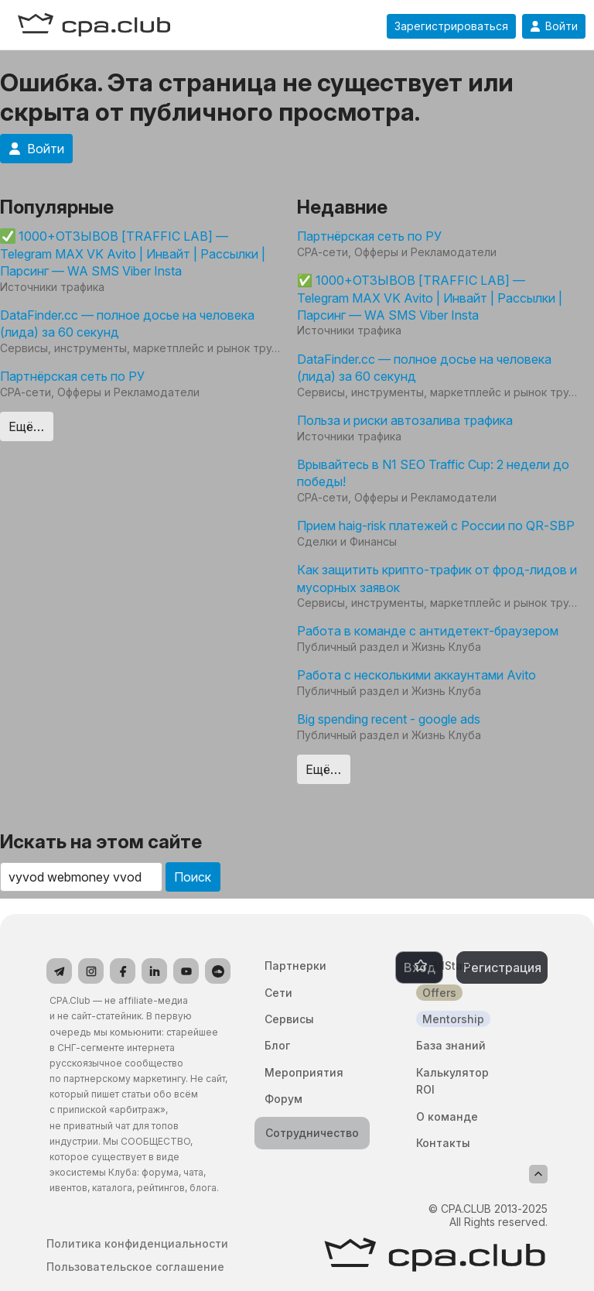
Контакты (443, 1142)
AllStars (452, 965)
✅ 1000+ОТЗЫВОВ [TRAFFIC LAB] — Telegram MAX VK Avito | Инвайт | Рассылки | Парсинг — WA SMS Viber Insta (429, 297)
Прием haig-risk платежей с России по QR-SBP (436, 525)
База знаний (451, 1045)
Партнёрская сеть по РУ (72, 376)
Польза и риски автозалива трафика (405, 420)
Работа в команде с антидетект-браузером (427, 631)
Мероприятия (304, 1072)
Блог (277, 1045)
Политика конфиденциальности (137, 1243)
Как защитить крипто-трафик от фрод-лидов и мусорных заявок (437, 578)
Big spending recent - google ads (388, 719)
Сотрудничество (312, 1132)
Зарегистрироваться (451, 26)
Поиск (192, 877)
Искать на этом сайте (101, 841)
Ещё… (26, 426)
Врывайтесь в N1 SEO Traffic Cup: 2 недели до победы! (433, 473)
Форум (283, 1098)
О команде (447, 1116)
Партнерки (295, 965)
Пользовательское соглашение (135, 1267)
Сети (278, 992)
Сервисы (289, 1019)
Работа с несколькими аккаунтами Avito (416, 675)
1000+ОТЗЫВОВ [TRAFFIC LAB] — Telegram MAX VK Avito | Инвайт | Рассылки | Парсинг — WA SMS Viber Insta (132, 253)
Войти (554, 26)
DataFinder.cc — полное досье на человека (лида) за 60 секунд (127, 323)
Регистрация (502, 967)
